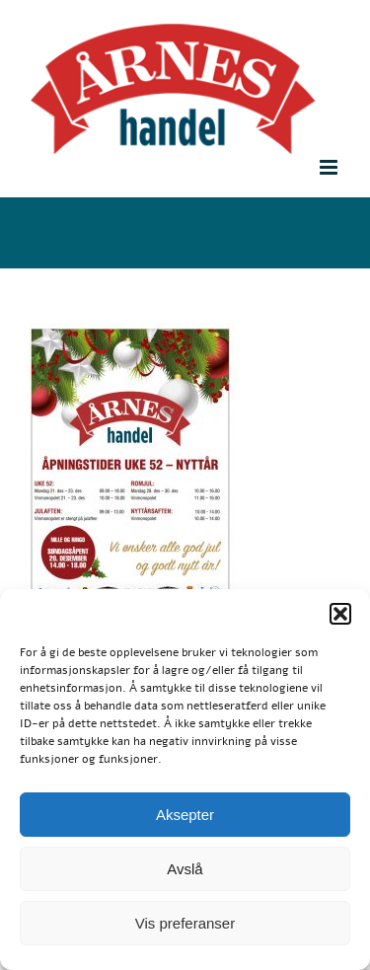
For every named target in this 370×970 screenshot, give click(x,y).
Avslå (184, 868)
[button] (340, 614)
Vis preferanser (185, 923)
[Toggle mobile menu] (330, 167)
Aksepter (185, 814)
